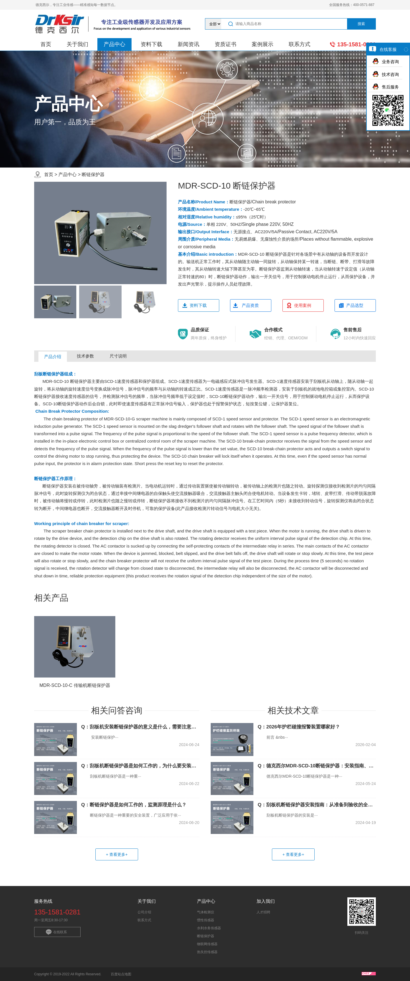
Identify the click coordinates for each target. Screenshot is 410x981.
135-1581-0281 (356, 44)
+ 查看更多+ (117, 854)
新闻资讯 (188, 44)
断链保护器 (93, 174)
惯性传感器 (205, 920)
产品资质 (250, 305)
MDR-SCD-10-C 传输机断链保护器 (75, 685)
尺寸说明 (118, 356)
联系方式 (299, 44)
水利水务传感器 (209, 928)
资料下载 (151, 44)
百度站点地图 (121, 974)
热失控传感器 (207, 952)
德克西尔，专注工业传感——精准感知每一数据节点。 (77, 5)
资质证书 (225, 44)
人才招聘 (263, 912)
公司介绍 (144, 912)
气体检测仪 (205, 912)
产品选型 (354, 305)
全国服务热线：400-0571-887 (351, 5)
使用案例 (302, 305)
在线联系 (60, 932)
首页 (45, 44)
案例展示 (262, 44)
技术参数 (85, 356)
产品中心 (114, 44)
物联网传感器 (207, 944)
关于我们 (77, 44)
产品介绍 (52, 356)
